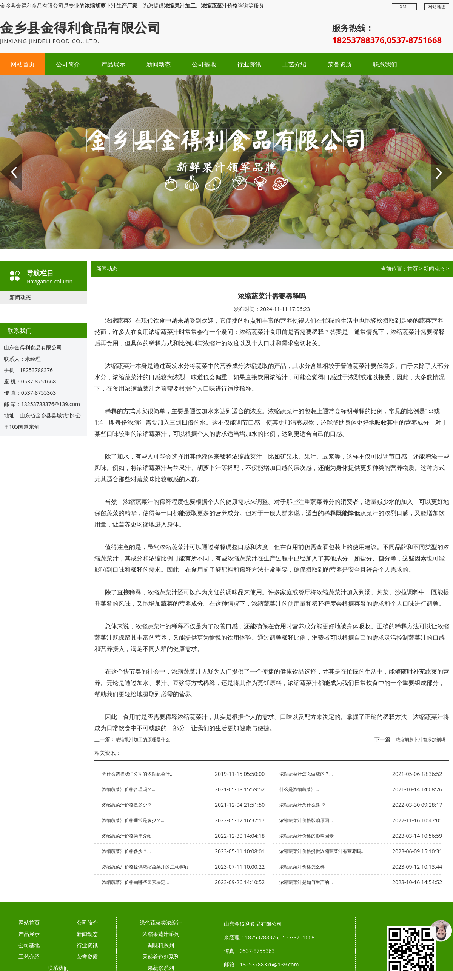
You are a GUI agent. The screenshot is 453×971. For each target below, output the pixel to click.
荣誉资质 (340, 64)
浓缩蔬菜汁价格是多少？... (128, 805)
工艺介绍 (294, 64)
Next (436, 157)
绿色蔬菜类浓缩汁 (161, 922)
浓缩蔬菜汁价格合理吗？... (128, 789)
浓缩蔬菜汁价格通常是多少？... (133, 820)
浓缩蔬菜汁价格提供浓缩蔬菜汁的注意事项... (146, 866)
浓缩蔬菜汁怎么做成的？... (306, 774)
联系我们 (385, 64)
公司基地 (204, 64)
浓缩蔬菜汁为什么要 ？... (304, 805)
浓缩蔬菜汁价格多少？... (126, 851)
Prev (4, 157)
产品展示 (113, 64)
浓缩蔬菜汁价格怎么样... (303, 866)
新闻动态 (158, 64)
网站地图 (437, 6)
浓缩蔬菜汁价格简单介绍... (128, 836)
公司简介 (68, 64)
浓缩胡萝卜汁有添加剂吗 (420, 739)
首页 (412, 268)
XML (404, 6)
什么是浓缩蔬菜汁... (299, 789)
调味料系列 (161, 945)
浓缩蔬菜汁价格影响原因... (306, 820)
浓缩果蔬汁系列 (160, 933)
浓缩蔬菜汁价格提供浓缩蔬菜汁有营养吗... (321, 851)
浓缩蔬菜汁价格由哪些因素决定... (135, 882)
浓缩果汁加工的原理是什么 (143, 739)
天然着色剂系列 (160, 956)
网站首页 (23, 64)
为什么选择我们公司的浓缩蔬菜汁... (137, 774)
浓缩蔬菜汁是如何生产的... (306, 882)
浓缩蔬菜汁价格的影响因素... (308, 836)
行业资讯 (249, 64)
